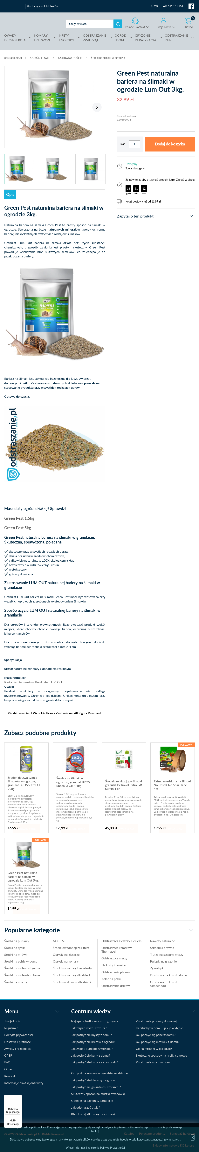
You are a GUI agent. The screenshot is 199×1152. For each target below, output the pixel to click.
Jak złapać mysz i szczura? (88, 1028)
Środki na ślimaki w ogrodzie (108, 57)
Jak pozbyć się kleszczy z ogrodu (93, 1080)
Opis (10, 194)
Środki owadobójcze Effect (71, 947)
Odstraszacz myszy (114, 958)
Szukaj (117, 23)
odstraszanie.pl (31, 24)
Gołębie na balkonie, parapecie (92, 1100)
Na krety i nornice (113, 965)
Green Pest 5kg (17, 527)
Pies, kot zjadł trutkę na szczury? (93, 1114)
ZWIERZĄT (94, 37)
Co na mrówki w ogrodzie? (154, 1048)
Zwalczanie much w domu (153, 1062)
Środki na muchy (15, 982)
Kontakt (9, 1076)
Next (97, 107)
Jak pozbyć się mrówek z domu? (157, 1042)
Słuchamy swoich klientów (42, 6)
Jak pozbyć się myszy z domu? (91, 1035)
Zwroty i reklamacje (17, 1048)
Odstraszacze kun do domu (168, 975)
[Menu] (19, 1097)
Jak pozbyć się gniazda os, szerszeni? (96, 1087)
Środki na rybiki (14, 947)
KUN (176, 37)
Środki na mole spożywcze (22, 968)
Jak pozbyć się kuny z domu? (90, 1055)
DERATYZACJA (145, 37)
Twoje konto (163, 27)
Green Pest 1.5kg (19, 518)
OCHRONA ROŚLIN (70, 57)
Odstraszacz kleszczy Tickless (121, 941)
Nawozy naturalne (162, 941)
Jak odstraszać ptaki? (85, 1107)
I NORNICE (67, 37)
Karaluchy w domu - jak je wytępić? (160, 1028)
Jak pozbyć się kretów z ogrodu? (93, 1042)
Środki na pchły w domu (20, 961)
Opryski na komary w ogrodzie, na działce (99, 1073)
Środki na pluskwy (16, 941)
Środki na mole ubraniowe (22, 975)
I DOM (120, 37)
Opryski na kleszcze (66, 954)
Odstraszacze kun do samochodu (164, 983)
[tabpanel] (54, 105)
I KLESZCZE (42, 37)
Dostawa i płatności (17, 1042)
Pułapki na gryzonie (163, 961)
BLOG (154, 6)
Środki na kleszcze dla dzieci (72, 982)
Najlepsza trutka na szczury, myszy (94, 1021)
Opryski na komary (66, 961)
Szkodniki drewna (162, 947)
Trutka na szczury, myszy (166, 954)
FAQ (7, 1062)
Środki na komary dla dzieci (71, 975)
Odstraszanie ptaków (115, 972)
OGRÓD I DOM (40, 57)
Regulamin (11, 1028)
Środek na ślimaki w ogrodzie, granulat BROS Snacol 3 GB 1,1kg (73, 781)
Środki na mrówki (16, 954)
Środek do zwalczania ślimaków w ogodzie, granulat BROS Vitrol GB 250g (24, 783)
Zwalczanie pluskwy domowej (156, 1021)
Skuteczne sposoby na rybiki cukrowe (161, 1055)
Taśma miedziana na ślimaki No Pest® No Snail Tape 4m (172, 785)
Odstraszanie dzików (115, 985)
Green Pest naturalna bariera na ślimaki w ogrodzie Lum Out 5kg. (23, 876)
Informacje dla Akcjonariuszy (23, 1083)
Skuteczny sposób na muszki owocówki (98, 1094)
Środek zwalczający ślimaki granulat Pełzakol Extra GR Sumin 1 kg (123, 785)
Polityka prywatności (18, 1035)
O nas (8, 1069)
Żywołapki (157, 968)
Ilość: (123, 144)
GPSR (8, 1055)
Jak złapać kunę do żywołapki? (92, 1048)
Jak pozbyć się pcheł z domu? (155, 1035)
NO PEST (59, 941)
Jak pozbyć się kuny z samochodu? (94, 1062)
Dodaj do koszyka (170, 144)
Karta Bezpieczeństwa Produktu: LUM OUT (34, 682)
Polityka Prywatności (112, 1147)
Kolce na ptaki (111, 979)
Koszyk (190, 23)
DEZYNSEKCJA (15, 37)
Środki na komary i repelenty (72, 968)
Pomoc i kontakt (135, 27)
